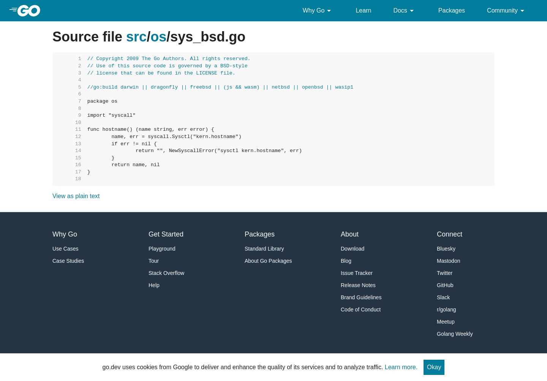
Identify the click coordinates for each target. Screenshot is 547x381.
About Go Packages (268, 261)
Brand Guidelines (361, 297)
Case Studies (68, 261)
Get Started (166, 234)
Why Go (318, 10)
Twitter (444, 273)
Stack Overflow (166, 273)
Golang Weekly (455, 334)
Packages (451, 10)
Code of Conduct (361, 309)
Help (154, 285)
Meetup (446, 322)
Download (352, 249)
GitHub (445, 285)
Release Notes (358, 285)
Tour (154, 261)
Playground (162, 249)
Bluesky (446, 249)
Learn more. (401, 367)
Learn (363, 10)
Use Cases (65, 249)
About (350, 234)
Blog (346, 261)
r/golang (446, 309)
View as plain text (76, 196)
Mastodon (448, 261)
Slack (443, 297)
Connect (449, 234)
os (158, 36)
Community (507, 10)
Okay (434, 367)
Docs (404, 10)
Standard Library (264, 249)
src (136, 36)
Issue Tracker (357, 273)
